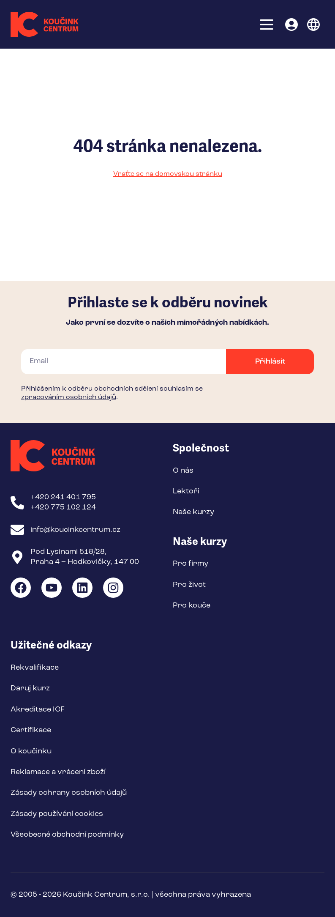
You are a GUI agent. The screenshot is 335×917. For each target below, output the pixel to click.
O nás (183, 470)
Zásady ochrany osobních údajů (69, 793)
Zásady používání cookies (57, 814)
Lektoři (186, 491)
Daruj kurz (30, 688)
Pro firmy (190, 563)
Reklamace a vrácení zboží (58, 772)
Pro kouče (191, 605)
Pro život (189, 585)
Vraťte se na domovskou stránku (167, 174)
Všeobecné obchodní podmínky (67, 834)
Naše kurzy (193, 512)
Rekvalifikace (35, 667)
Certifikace (31, 730)
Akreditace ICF (38, 709)
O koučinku (31, 751)
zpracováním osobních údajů (68, 397)
